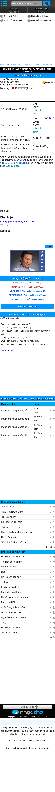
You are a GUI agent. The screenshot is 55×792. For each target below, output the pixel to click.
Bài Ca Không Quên (11, 594)
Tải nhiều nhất (41, 9)
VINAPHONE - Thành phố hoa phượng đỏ (27, 293)
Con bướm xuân (9, 539)
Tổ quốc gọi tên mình (11, 564)
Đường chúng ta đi (10, 589)
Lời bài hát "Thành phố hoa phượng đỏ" (27, 316)
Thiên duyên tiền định (11, 529)
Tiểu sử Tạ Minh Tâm (27, 309)
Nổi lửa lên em (8, 569)
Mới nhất (13, 9)
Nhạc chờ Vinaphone (13, 20)
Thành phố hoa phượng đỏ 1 (15, 421)
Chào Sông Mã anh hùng (13, 609)
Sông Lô (5, 624)
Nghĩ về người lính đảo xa (14, 619)
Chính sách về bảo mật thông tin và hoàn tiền (27, 750)
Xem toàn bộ (6, 353)
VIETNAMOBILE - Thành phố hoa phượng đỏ (27, 297)
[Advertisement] (27, 472)
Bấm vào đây (12, 166)
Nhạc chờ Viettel (11, 16)
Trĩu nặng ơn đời (9, 635)
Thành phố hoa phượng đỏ (41, 65)
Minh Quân (36, 412)
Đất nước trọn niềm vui (12, 559)
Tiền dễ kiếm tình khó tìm (13, 544)
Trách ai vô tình (8, 509)
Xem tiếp (50, 549)
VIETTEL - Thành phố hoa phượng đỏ (27, 285)
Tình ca (4, 584)
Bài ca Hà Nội (8, 604)
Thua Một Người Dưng (12, 514)
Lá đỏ (4, 574)
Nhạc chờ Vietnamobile (41, 20)
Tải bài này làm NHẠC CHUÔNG (13, 163)
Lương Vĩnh (15, 320)
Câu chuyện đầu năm (11, 524)
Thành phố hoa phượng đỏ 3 (15, 437)
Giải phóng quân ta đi (11, 614)
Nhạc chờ (4, 65)
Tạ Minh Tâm (23, 65)
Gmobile (12, 65)
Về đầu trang (27, 709)
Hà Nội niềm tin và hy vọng (14, 599)
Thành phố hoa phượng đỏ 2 (15, 429)
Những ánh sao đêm (11, 579)
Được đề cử (14, 12)
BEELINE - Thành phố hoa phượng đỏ (27, 301)
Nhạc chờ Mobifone (39, 16)
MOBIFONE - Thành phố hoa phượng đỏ (28, 289)
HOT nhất (41, 12)
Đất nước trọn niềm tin (12, 630)
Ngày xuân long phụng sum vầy (16, 534)
